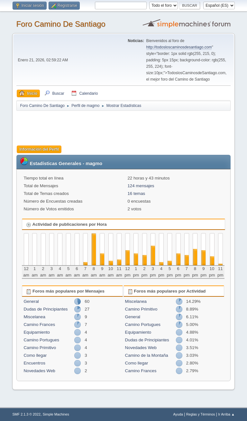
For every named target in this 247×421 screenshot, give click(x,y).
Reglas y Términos (200, 414)
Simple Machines (56, 414)
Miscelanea (34, 316)
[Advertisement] (130, 125)
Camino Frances (39, 324)
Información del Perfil (39, 149)
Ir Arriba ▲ (226, 414)
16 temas (136, 193)
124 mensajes (140, 185)
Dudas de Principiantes (45, 309)
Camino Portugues (41, 340)
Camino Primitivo (39, 347)
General (31, 301)
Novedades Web (39, 370)
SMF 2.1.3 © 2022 (26, 414)
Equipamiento (36, 332)
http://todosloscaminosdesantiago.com (179, 47)
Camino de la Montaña (146, 355)
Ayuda (178, 414)
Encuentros (34, 363)
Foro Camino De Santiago (60, 24)
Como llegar (35, 355)
